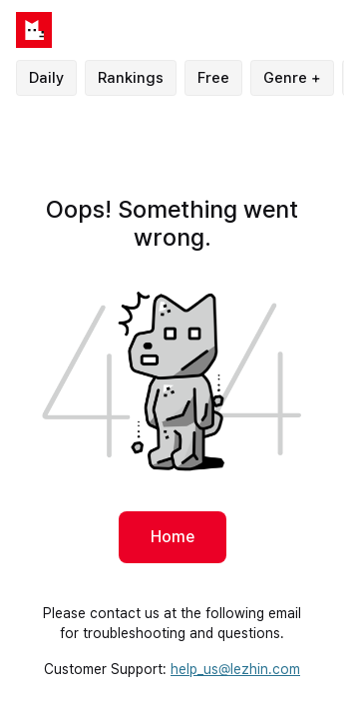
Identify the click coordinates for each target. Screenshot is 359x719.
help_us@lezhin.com (235, 669)
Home (172, 536)
